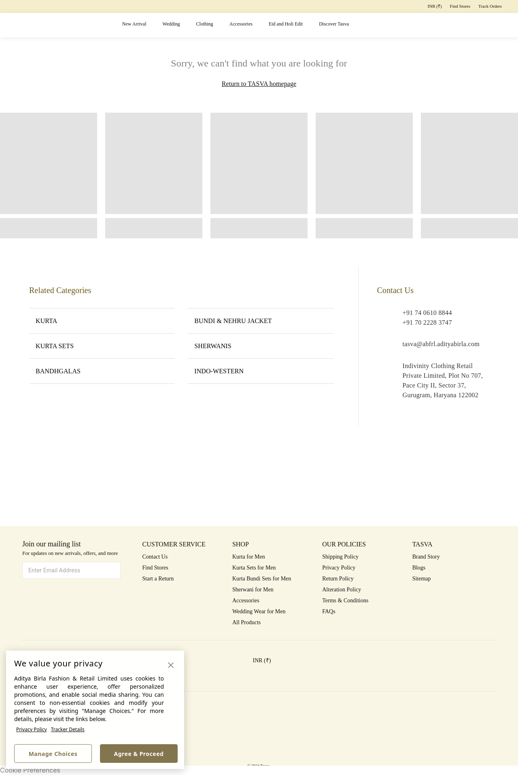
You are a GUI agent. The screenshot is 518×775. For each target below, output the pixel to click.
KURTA (102, 321)
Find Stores (460, 6)
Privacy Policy (31, 729)
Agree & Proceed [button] (139, 754)
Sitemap (421, 579)
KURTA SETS (102, 346)
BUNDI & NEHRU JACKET (260, 321)
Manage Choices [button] (53, 754)
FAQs (328, 611)
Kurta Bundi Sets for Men (261, 579)
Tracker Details (68, 729)
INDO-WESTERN (260, 371)
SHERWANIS (260, 346)
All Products (246, 622)
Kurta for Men (248, 557)
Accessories (241, 24)
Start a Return (158, 579)
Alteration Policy (341, 590)
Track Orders (490, 6)
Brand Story (426, 557)
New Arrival (134, 24)
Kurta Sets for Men (254, 568)
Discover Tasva (334, 24)
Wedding (171, 24)
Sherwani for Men (253, 590)
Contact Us (155, 557)
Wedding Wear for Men (259, 611)
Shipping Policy (340, 557)
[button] (404, 25)
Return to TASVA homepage (259, 83)
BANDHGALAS (102, 371)
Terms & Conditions (345, 600)
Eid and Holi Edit (286, 24)
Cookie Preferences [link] (30, 770)
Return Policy (337, 579)
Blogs (419, 568)
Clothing (204, 24)
